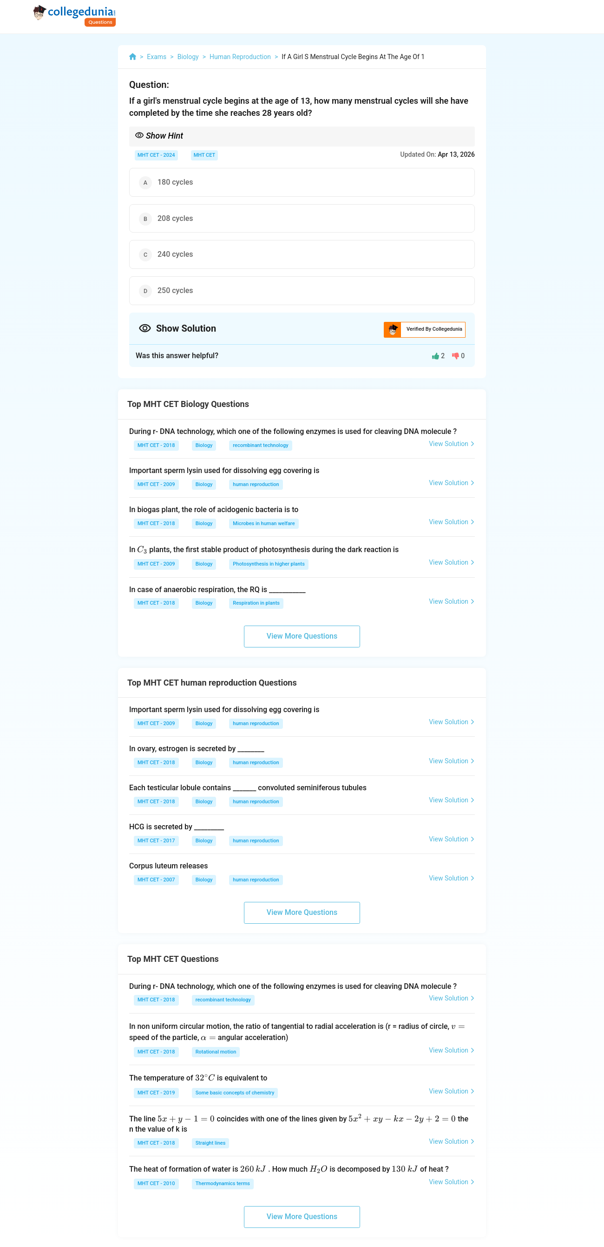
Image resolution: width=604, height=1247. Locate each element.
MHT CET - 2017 (156, 841)
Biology (204, 445)
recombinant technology (260, 445)
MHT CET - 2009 (156, 484)
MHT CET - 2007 (156, 880)
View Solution (452, 443)
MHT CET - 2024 (156, 155)
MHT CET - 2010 (156, 1183)
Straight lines (211, 1143)
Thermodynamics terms (223, 1183)
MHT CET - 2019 (156, 1093)
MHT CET (205, 155)
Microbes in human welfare (264, 523)
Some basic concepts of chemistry (235, 1093)
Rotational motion (216, 1052)
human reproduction (256, 484)
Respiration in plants (256, 603)
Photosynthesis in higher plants (269, 564)
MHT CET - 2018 (156, 445)
